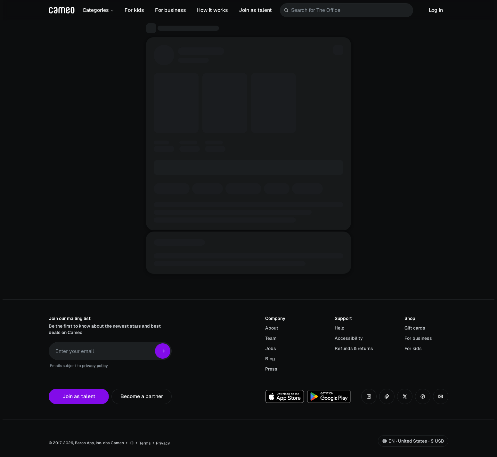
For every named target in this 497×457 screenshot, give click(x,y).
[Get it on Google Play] (329, 396)
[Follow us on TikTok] (387, 396)
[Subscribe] (162, 351)
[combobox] (351, 10)
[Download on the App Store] (284, 396)
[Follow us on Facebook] (422, 396)
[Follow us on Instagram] (369, 396)
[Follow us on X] (404, 396)
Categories (98, 10)
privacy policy (95, 365)
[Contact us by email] (440, 396)
